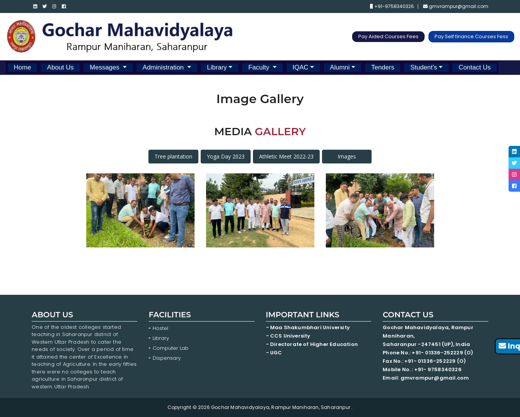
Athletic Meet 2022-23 (286, 156)
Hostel (160, 328)
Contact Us (475, 67)
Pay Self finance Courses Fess (471, 36)
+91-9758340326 (392, 6)
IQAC (301, 67)
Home (22, 67)
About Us (60, 67)
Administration (164, 67)
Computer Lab (171, 348)
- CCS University (288, 335)
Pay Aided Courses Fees (388, 36)
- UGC (274, 352)
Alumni (340, 67)
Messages (105, 67)
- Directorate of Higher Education (312, 344)
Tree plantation (173, 156)
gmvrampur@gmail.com (455, 6)
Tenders (382, 67)
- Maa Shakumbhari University (308, 327)
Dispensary (167, 358)
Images (347, 156)
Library (217, 67)
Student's (423, 67)
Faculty (259, 67)
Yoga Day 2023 (226, 156)
